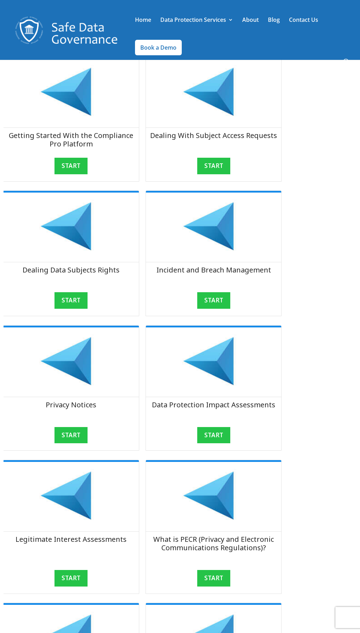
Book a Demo (158, 48)
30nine (120, 623)
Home (143, 21)
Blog (274, 21)
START (60, 166)
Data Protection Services (193, 21)
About (250, 21)
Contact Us (303, 21)
